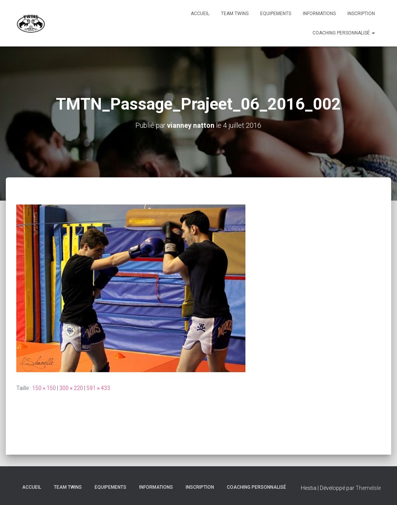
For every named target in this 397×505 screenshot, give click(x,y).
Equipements (275, 13)
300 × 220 (71, 388)
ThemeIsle (368, 488)
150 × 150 (44, 388)
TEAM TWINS (235, 13)
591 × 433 (98, 388)
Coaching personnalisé (343, 33)
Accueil (200, 13)
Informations (319, 13)
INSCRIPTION (361, 13)
